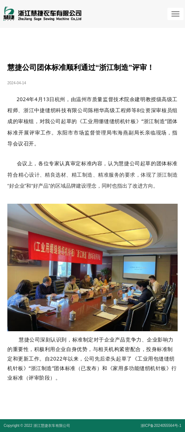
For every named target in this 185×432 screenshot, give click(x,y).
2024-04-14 (16, 83)
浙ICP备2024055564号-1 (161, 426)
